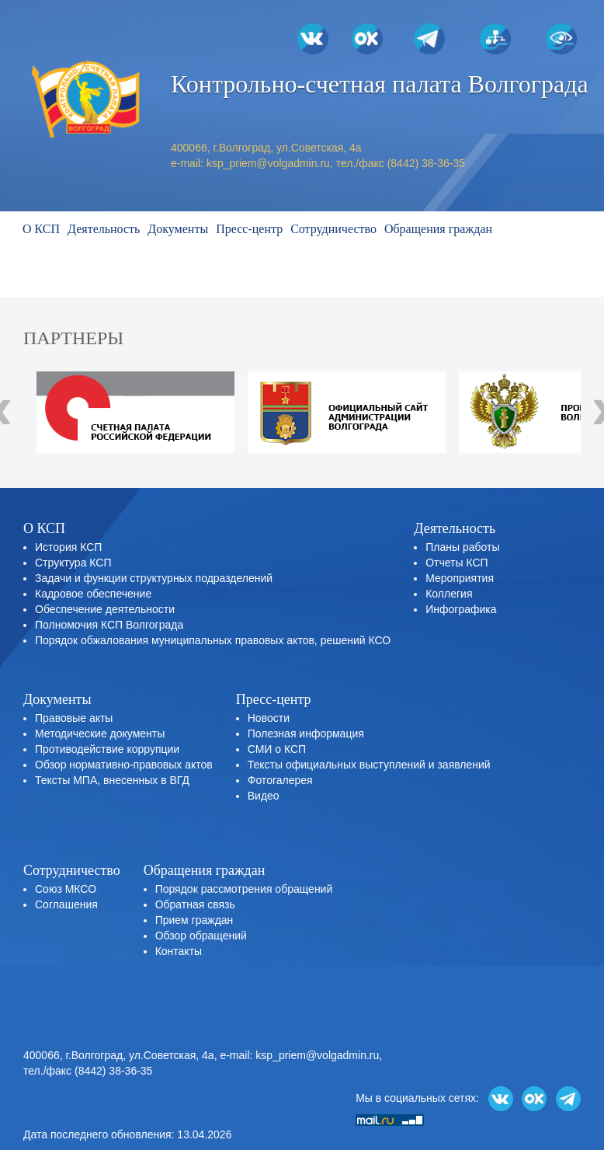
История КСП (68, 547)
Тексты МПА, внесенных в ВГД (112, 780)
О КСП (41, 228)
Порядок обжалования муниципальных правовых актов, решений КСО (213, 640)
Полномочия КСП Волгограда (109, 625)
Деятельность (104, 228)
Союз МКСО (65, 889)
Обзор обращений (201, 935)
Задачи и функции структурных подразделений (153, 578)
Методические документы (100, 733)
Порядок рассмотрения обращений (244, 889)
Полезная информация (306, 733)
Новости (269, 718)
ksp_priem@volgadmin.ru (268, 163)
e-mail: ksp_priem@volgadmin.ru (299, 1055)
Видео (263, 795)
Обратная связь (195, 904)
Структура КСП (73, 562)
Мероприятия (459, 578)
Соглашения (66, 904)
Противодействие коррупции (107, 749)
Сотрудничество (333, 228)
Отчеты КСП (456, 562)
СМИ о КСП (277, 749)
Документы (178, 228)
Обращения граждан (438, 228)
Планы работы (462, 547)
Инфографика (460, 609)
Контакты (178, 951)
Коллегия (448, 593)
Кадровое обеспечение (93, 593)
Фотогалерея (280, 780)
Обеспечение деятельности (105, 609)
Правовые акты (74, 718)
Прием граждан (194, 920)
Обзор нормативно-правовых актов (124, 764)
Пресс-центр (249, 228)
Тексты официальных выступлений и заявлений (369, 764)
